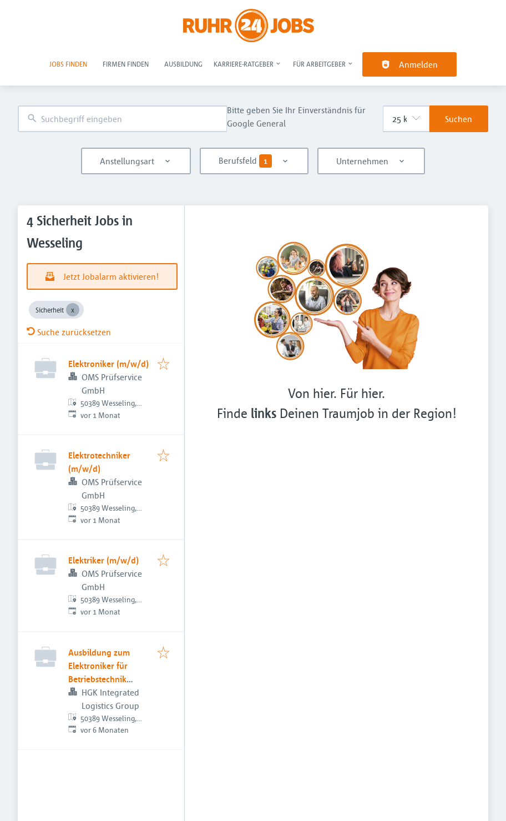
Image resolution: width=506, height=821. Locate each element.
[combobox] (122, 119)
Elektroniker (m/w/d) (108, 363)
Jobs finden (68, 63)
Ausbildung (183, 63)
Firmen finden (126, 63)
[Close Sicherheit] (72, 309)
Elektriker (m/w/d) (103, 560)
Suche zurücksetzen (69, 332)
